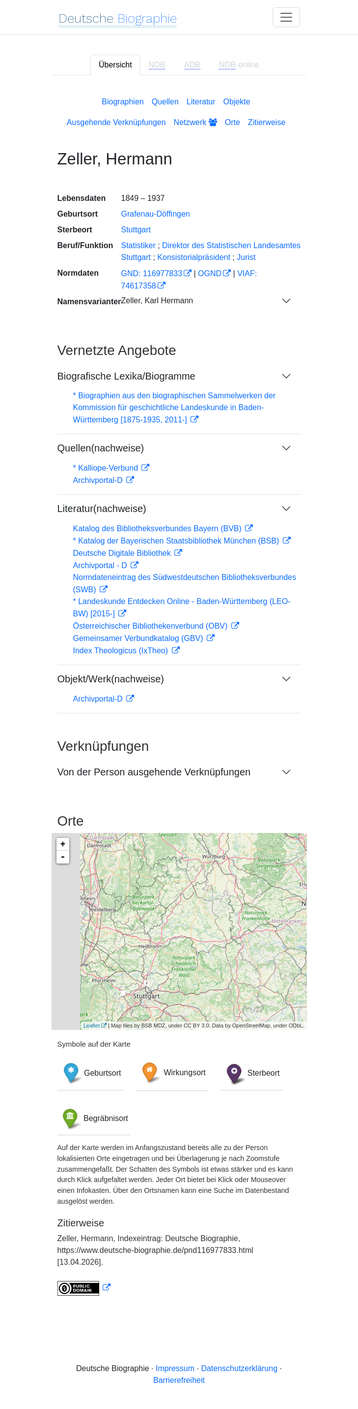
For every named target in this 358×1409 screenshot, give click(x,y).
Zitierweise (266, 122)
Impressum (175, 1368)
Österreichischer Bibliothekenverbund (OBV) (151, 626)
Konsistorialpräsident (193, 257)
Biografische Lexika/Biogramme (126, 376)
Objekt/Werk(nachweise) (110, 678)
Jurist (246, 257)
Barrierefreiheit (179, 1380)
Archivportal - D (101, 565)
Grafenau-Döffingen (155, 214)
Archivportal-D (99, 480)
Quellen (165, 101)
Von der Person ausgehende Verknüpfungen (154, 772)
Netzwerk (195, 122)
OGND (209, 273)
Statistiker (138, 245)
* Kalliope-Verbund (106, 468)
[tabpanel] (179, 694)
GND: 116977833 (152, 273)
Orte (232, 122)
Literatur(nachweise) (101, 508)
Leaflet (91, 1025)
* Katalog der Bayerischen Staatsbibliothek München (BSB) (177, 541)
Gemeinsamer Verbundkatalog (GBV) (139, 638)
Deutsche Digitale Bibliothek (123, 553)
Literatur (201, 101)
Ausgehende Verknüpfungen (116, 122)
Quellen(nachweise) (100, 448)
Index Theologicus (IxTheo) (121, 650)
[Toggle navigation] (286, 17)
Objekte (236, 101)
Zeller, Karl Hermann (157, 300)
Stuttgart (136, 229)
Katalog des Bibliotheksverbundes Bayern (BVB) (158, 528)
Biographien (122, 101)
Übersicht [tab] (115, 65)
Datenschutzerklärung (239, 1368)
